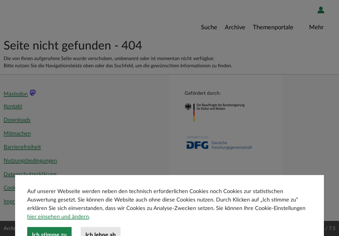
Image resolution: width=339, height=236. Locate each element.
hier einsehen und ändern (58, 228)
